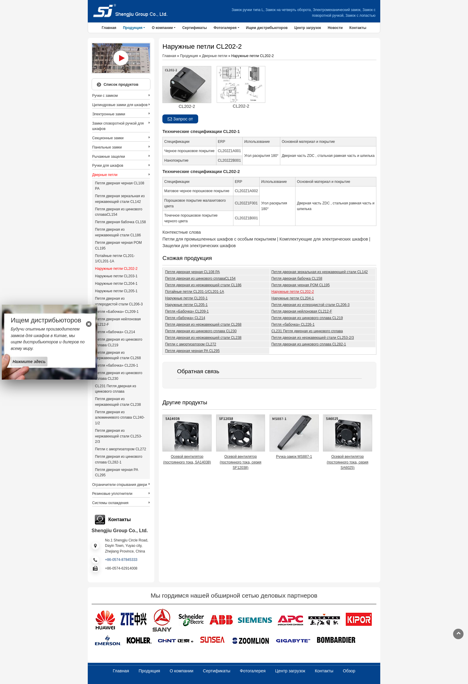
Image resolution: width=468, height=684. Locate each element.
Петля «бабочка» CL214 (185, 318)
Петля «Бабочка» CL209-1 (187, 311)
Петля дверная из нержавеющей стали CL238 (203, 338)
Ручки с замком (105, 96)
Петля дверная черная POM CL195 (300, 285)
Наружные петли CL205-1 (186, 305)
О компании (181, 670)
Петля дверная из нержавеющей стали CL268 (203, 324)
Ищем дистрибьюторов (267, 28)
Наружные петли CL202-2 (292, 292)
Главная (109, 28)
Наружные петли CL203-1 (186, 298)
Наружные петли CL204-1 (292, 298)
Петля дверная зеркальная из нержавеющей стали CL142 (319, 272)
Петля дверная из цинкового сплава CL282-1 (308, 344)
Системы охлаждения (110, 503)
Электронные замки (108, 114)
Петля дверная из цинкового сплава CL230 (200, 331)
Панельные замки (107, 147)
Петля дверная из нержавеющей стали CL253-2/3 (312, 338)
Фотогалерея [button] (224, 28)
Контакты (358, 28)
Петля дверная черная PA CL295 (192, 351)
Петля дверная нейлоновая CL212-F (301, 311)
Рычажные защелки (108, 156)
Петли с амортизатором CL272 (190, 344)
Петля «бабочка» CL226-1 (293, 324)
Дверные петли (214, 56)
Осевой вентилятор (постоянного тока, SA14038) (187, 459)
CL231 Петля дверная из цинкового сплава (307, 331)
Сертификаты (194, 28)
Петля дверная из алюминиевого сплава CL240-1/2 (119, 417)
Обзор (349, 670)
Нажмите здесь (29, 361)
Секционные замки (108, 138)
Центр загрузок (307, 28)
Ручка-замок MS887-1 (294, 457)
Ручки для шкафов (107, 165)
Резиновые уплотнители (112, 494)
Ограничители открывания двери (119, 485)
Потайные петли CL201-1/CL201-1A (194, 292)
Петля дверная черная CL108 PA (192, 272)
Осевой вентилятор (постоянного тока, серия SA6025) (347, 462)
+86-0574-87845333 (121, 560)
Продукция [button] (132, 28)
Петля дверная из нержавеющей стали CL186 (203, 285)
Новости (335, 28)
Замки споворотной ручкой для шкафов (118, 126)
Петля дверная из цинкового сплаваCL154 (200, 278)
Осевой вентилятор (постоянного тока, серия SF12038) (240, 462)
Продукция (189, 56)
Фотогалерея (253, 670)
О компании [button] (162, 28)
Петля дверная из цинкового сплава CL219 (307, 318)
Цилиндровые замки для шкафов (120, 105)
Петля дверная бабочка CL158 (296, 278)
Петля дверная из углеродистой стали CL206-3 (310, 305)
